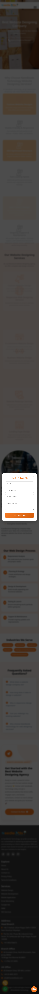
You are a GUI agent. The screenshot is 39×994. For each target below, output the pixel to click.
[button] (34, 989)
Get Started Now (19, 515)
